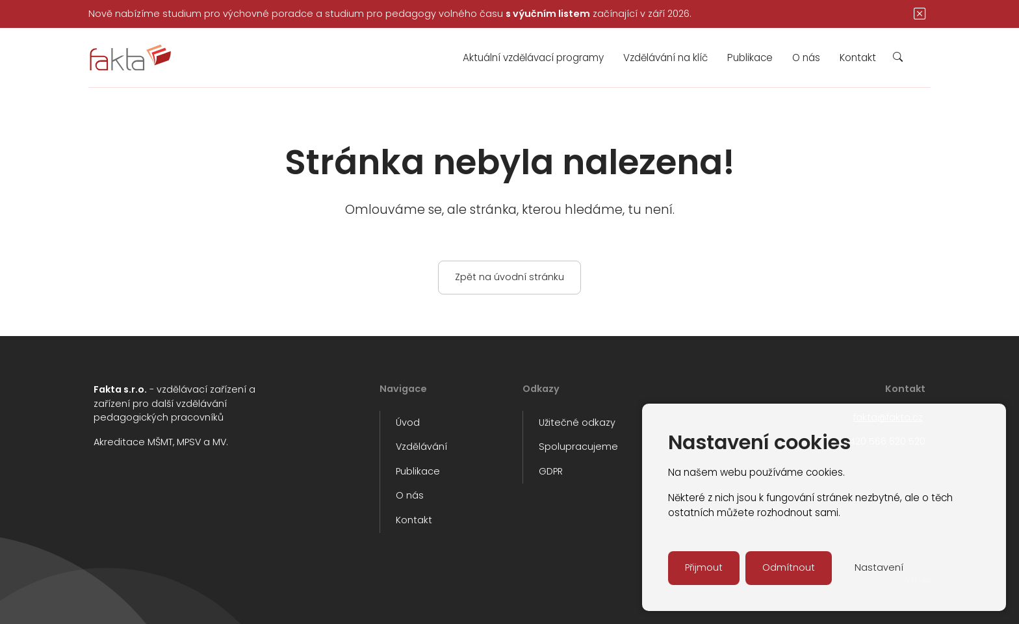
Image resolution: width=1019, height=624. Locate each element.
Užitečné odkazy (577, 422)
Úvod (408, 422)
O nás (806, 57)
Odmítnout (788, 567)
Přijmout (704, 567)
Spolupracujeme (578, 446)
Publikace (750, 57)
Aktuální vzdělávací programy (533, 57)
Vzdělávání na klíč (665, 57)
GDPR (551, 471)
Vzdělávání (421, 446)
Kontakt (858, 57)
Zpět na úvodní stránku (509, 276)
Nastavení (879, 567)
